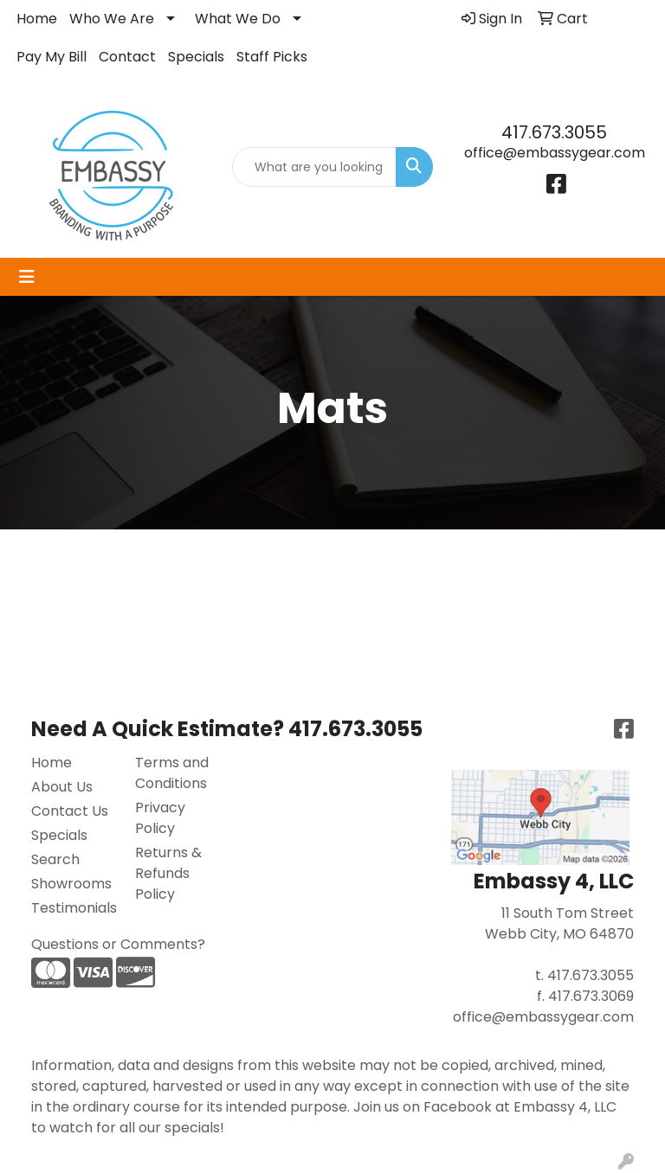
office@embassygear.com (554, 153)
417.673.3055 (554, 132)
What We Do (238, 19)
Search (55, 859)
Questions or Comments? (118, 944)
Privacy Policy (160, 818)
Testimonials (72, 908)
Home (36, 19)
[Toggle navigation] (27, 277)
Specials (196, 57)
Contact (127, 57)
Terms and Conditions (172, 773)
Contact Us (69, 811)
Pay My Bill (51, 57)
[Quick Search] (314, 167)
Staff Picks (271, 57)
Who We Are (111, 19)
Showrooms (71, 884)
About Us (62, 787)
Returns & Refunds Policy (168, 873)
